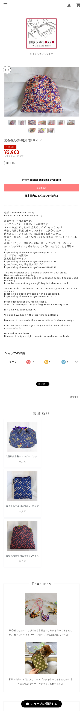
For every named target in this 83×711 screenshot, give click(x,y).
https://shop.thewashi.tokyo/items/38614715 (30, 252)
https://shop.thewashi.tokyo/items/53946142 (30, 261)
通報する (74, 397)
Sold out (41, 187)
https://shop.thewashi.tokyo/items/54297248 (30, 267)
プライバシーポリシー (41, 683)
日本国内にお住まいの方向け (41, 195)
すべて (13, 362)
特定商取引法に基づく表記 (41, 688)
